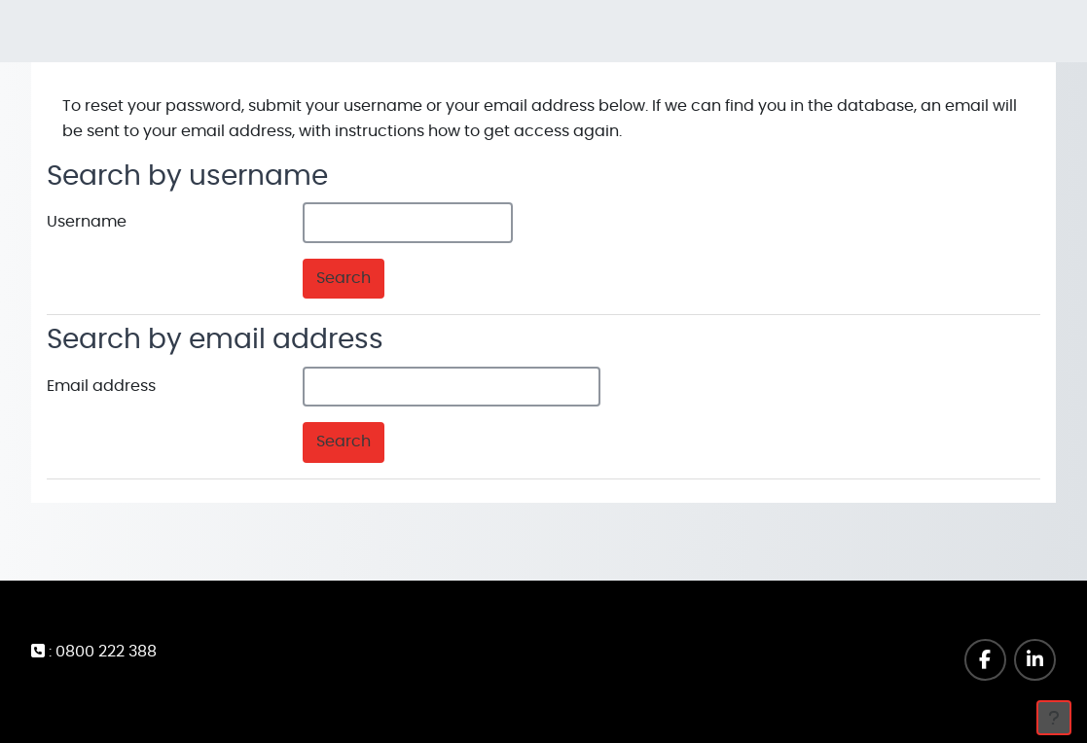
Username (87, 222)
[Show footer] (1053, 717)
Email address (101, 386)
